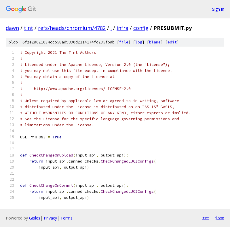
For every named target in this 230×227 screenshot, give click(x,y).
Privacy (50, 218)
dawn (12, 27)
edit (172, 42)
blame (155, 42)
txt (205, 217)
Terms (66, 218)
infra (122, 27)
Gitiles (34, 218)
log (138, 42)
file (123, 42)
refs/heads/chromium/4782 (72, 27)
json (219, 217)
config (141, 27)
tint (28, 27)
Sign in (218, 9)
